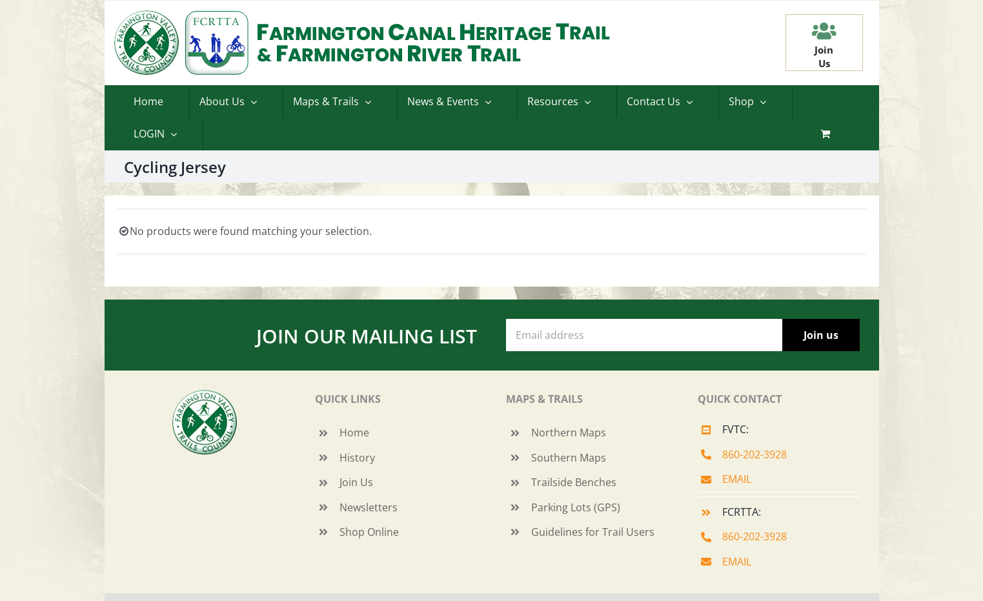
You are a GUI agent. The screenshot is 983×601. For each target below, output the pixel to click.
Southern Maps (568, 458)
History (357, 458)
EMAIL (736, 479)
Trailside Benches (573, 482)
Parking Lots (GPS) (575, 507)
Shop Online (369, 532)
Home (354, 432)
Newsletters (368, 507)
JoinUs (824, 56)
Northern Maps (568, 432)
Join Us (356, 482)
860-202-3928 (754, 454)
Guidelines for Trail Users (592, 532)
